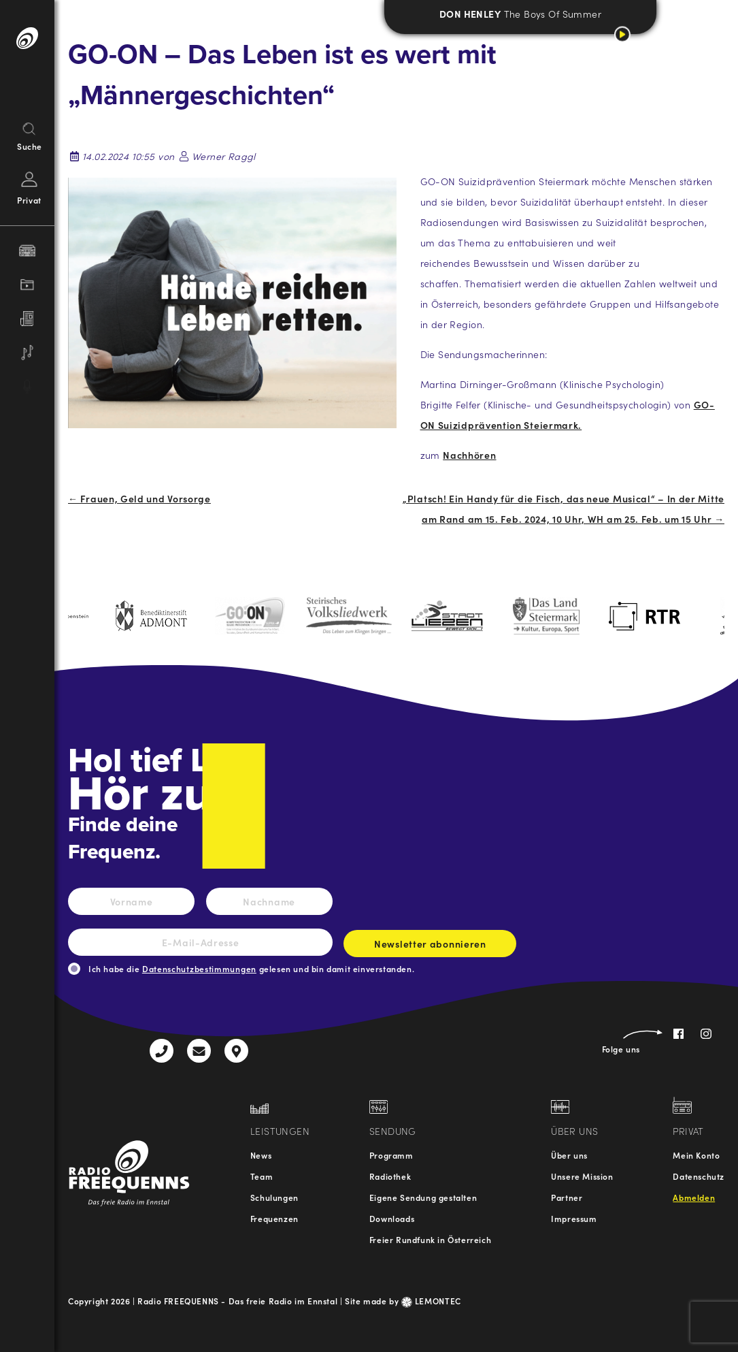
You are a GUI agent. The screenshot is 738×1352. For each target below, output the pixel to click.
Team (261, 1176)
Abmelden (694, 1197)
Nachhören (469, 455)
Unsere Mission (582, 1176)
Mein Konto (696, 1155)
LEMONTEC (431, 1300)
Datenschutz (698, 1176)
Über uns (569, 1155)
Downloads (391, 1218)
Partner (566, 1197)
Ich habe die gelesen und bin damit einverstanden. (251, 968)
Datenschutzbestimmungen (199, 968)
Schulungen (274, 1197)
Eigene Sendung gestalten (423, 1197)
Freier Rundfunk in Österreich (430, 1239)
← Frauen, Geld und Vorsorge (139, 498)
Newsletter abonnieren (429, 947)
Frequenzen (274, 1218)
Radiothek (390, 1176)
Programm (391, 1155)
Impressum (574, 1218)
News (260, 1155)
